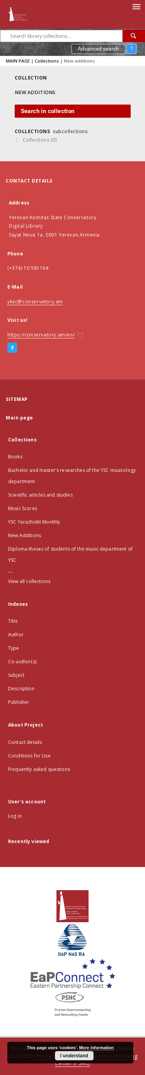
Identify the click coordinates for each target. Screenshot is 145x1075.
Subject (16, 675)
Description (21, 688)
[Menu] (136, 6)
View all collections (29, 581)
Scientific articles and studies (40, 495)
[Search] (134, 36)
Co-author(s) (22, 661)
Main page (19, 417)
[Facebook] (12, 348)
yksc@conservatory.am (35, 301)
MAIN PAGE (18, 61)
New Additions (24, 535)
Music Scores (22, 508)
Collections (47, 61)
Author (16, 634)
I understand (74, 1055)
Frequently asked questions (39, 769)
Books (15, 456)
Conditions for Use (29, 755)
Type (13, 648)
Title (13, 621)
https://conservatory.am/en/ (41, 334)
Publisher (18, 702)
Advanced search (98, 49)
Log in (15, 816)
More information (96, 1047)
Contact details (25, 742)
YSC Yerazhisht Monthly (34, 522)
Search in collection (48, 111)
